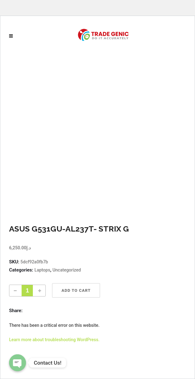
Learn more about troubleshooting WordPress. (54, 339)
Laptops (42, 269)
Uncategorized (67, 269)
